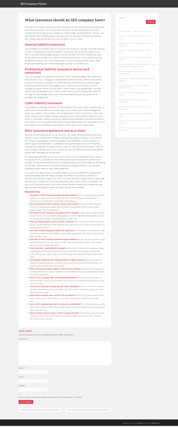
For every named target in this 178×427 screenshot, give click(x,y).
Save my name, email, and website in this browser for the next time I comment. (50, 398)
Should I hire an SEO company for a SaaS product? (135, 59)
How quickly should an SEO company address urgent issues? (56, 261)
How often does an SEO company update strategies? (135, 130)
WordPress (155, 424)
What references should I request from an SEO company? (55, 270)
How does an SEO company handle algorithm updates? (54, 196)
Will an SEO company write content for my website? (53, 296)
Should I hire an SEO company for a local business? (135, 95)
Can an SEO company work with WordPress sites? (136, 116)
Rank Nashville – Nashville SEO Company (48, 249)
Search (122, 19)
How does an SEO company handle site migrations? (52, 231)
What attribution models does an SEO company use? (134, 73)
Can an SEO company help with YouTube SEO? (135, 38)
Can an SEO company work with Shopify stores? (135, 52)
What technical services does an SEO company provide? (54, 314)
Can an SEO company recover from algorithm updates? (137, 80)
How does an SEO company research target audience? (54, 240)
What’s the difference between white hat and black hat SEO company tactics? (136, 66)
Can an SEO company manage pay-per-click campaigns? (55, 287)
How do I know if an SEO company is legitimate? (133, 102)
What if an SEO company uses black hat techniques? (135, 109)
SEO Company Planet (33, 4)
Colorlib (140, 424)
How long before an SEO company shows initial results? (54, 205)
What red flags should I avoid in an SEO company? (52, 223)
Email (21, 378)
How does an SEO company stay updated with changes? (55, 214)
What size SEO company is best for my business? (134, 123)
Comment (23, 340)
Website (22, 387)
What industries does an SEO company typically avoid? (134, 88)
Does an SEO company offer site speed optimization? (53, 278)
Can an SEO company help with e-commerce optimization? (56, 305)
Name (22, 369)
